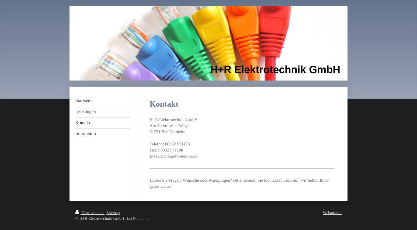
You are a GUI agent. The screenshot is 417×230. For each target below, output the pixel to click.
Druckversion (90, 213)
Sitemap (113, 213)
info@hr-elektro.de (180, 156)
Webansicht (332, 213)
